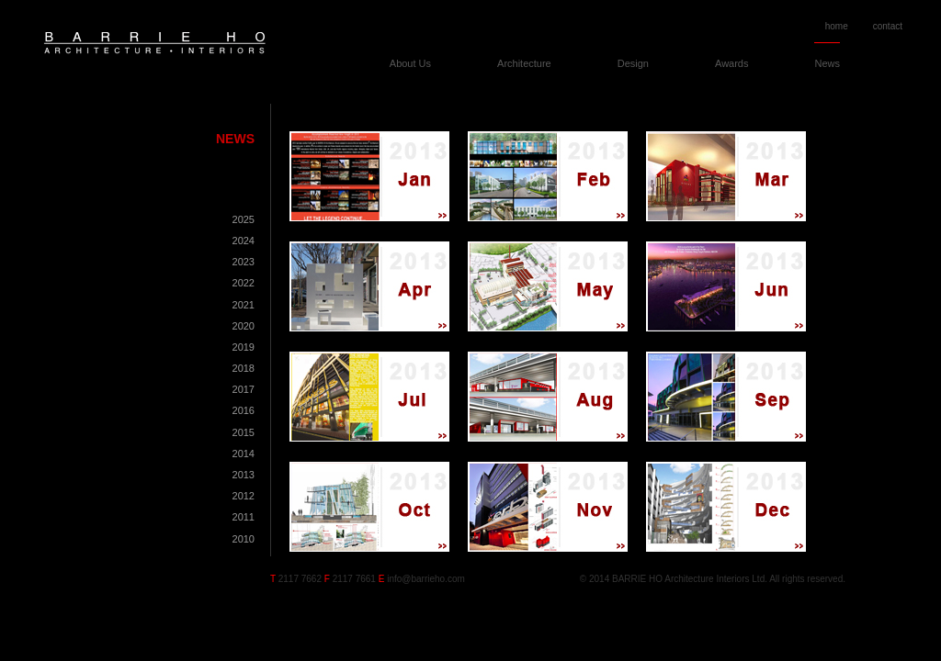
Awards (731, 63)
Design (633, 63)
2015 (243, 432)
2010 (243, 538)
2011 (243, 516)
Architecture (524, 63)
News (827, 63)
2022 (243, 282)
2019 (243, 347)
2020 (243, 325)
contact (887, 26)
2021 (243, 304)
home (836, 26)
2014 (243, 453)
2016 (243, 410)
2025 (243, 219)
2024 (243, 240)
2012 (243, 495)
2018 (243, 368)
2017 (243, 389)
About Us (410, 63)
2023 (243, 261)
